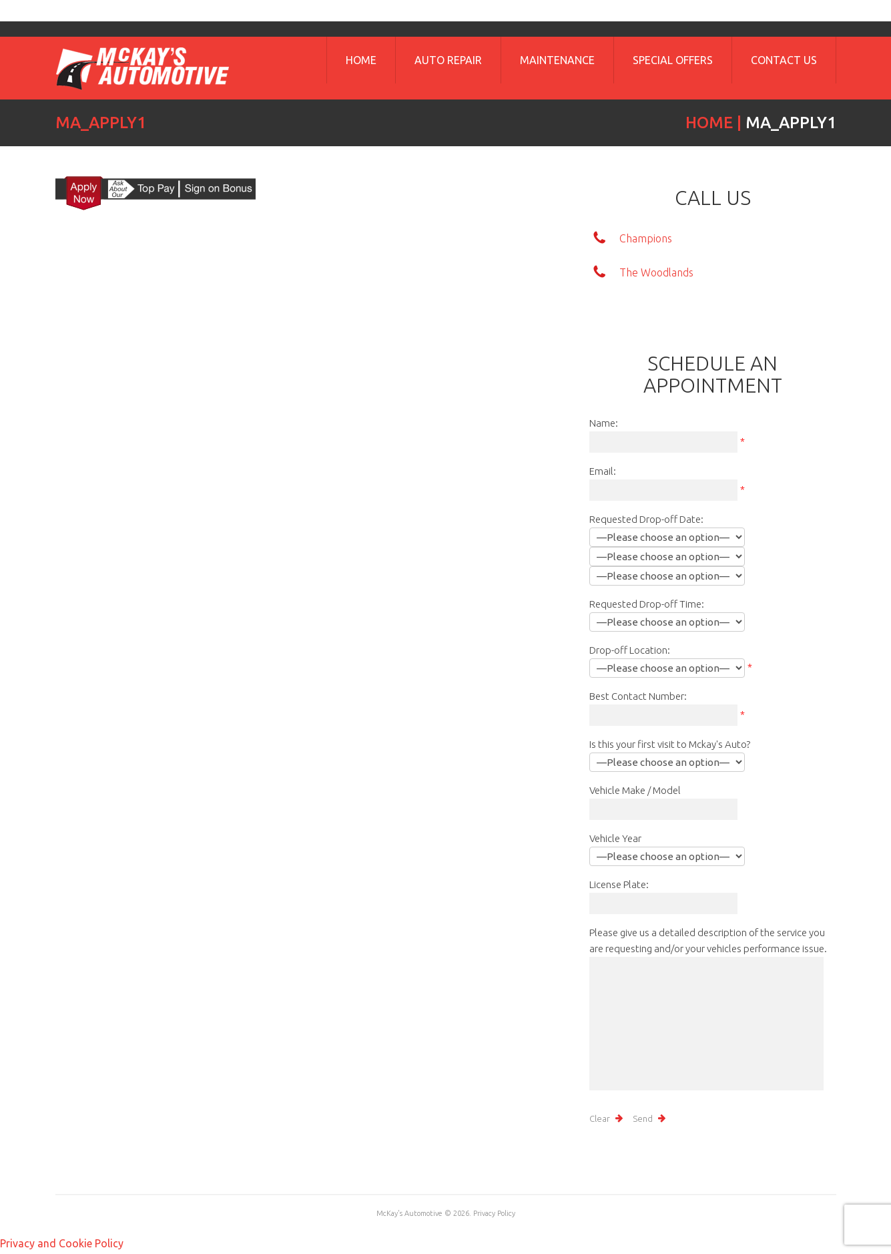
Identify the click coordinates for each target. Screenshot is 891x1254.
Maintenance (557, 60)
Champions (645, 238)
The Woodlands (656, 272)
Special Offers (673, 60)
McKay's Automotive (409, 1213)
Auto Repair (448, 60)
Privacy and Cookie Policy (61, 1243)
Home (361, 60)
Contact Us (784, 60)
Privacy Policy (494, 1213)
